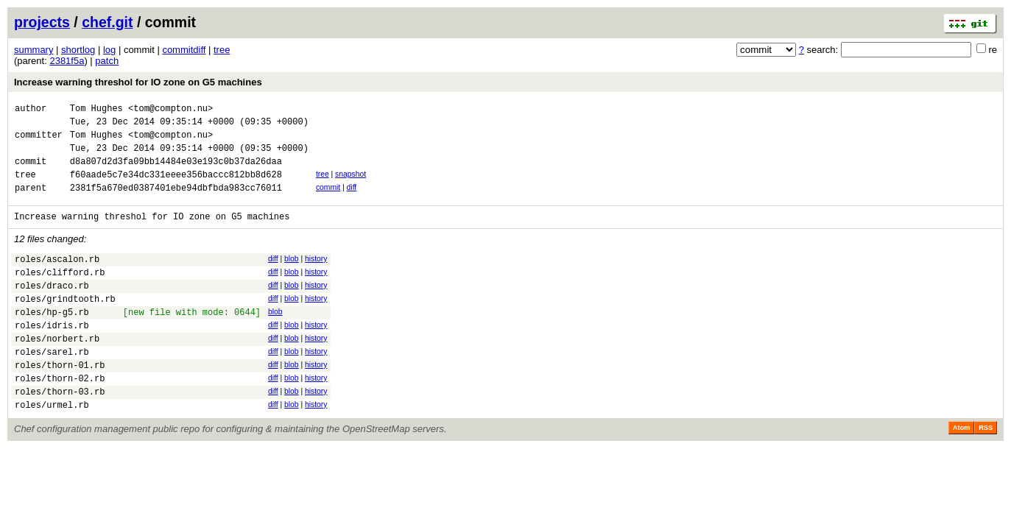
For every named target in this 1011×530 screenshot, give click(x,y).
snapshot (350, 185)
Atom (961, 472)
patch (107, 60)
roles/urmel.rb (52, 448)
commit (328, 201)
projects (42, 22)
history (316, 276)
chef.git (107, 22)
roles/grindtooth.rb (65, 325)
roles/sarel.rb (52, 387)
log (109, 49)
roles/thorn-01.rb (60, 402)
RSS (986, 472)
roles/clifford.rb (60, 294)
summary (33, 49)
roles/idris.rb (52, 356)
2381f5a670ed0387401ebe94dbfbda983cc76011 (176, 203)
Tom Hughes (96, 110)
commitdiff (183, 49)
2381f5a (66, 60)
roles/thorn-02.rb (60, 417)
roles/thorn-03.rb (60, 433)
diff (352, 201)
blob (291, 276)
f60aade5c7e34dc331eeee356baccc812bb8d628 (176, 187)
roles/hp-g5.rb (52, 340)
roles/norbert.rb (57, 371)
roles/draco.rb (52, 309)
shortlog (78, 49)
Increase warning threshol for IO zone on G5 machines (138, 82)
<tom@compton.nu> (170, 110)
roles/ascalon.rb (57, 278)
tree (222, 49)
